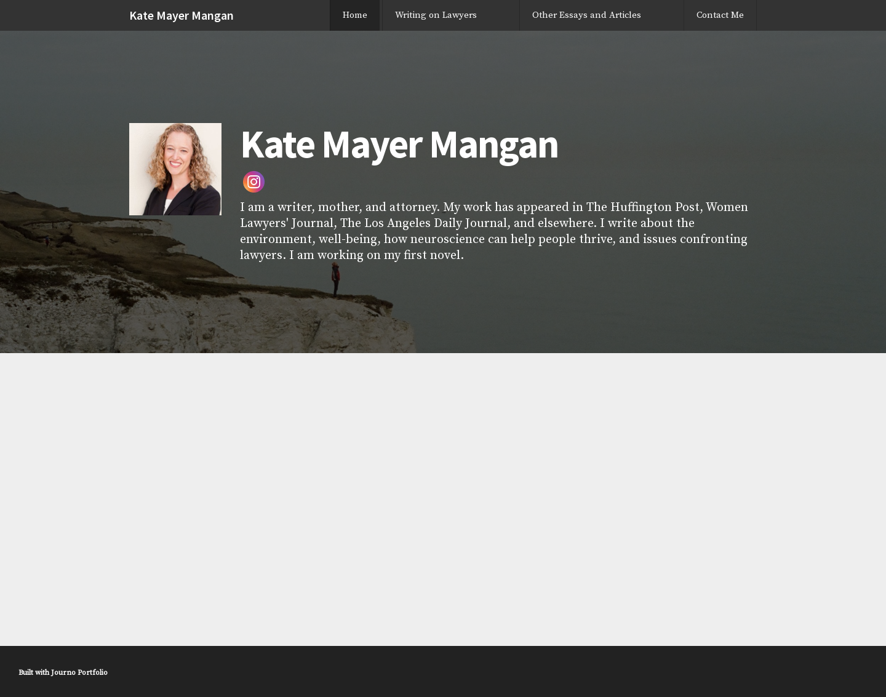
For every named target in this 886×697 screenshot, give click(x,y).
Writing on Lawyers (436, 15)
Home (355, 15)
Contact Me (720, 15)
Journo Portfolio (79, 672)
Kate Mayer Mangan (181, 15)
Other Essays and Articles (586, 15)
